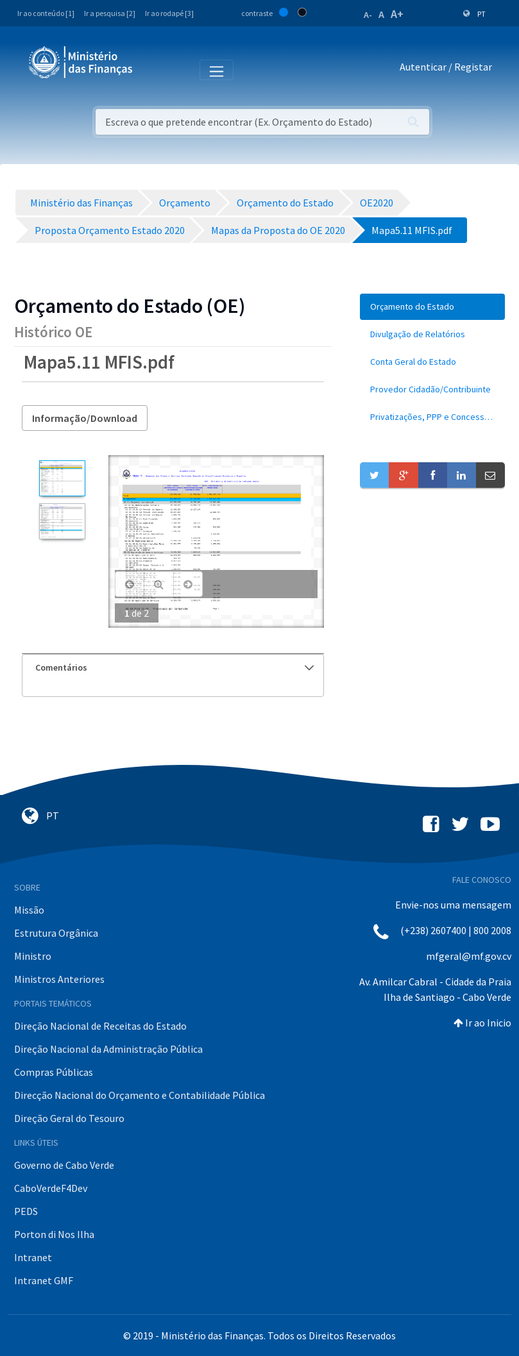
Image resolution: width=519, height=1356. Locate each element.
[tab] (172, 668)
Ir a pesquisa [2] (109, 13)
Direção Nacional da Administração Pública (108, 1048)
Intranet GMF (43, 1280)
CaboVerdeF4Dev (50, 1188)
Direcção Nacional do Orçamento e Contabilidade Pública (139, 1095)
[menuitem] (432, 307)
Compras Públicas (53, 1072)
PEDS (26, 1211)
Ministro (32, 956)
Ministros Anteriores (59, 979)
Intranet (33, 1257)
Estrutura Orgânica (56, 932)
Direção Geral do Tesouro (69, 1118)
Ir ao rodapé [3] (169, 13)
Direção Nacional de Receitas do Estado (100, 1025)
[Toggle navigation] (153, 69)
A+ (397, 13)
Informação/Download (84, 418)
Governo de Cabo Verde (64, 1165)
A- (368, 15)
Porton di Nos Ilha (54, 1234)
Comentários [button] (174, 667)
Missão (29, 909)
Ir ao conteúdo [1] (45, 13)
